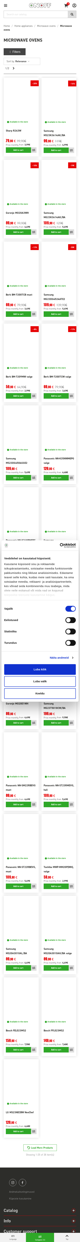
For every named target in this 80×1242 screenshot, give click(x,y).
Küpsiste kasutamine (20, 1198)
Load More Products (42, 1148)
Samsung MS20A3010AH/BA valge (58, 951)
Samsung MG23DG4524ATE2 (54, 297)
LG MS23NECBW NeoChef (20, 1112)
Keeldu (40, 693)
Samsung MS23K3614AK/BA (54, 133)
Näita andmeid (59, 657)
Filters (14, 51)
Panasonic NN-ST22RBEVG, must (21, 869)
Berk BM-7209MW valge (19, 376)
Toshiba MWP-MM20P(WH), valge (59, 869)
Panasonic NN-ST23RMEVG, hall (59, 788)
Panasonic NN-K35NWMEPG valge (59, 461)
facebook (22, 1182)
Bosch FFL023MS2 (54, 1030)
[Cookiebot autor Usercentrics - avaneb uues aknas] (60, 545)
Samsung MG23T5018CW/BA (55, 706)
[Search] (40, 14)
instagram (12, 1182)
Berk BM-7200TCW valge (57, 376)
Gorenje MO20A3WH (17, 213)
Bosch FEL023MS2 (16, 1030)
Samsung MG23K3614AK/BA (54, 215)
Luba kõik (40, 669)
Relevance (22, 61)
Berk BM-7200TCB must (19, 294)
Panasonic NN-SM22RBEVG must (21, 788)
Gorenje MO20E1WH (17, 703)
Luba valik (40, 681)
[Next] (13, 68)
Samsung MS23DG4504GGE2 (16, 461)
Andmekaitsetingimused (21, 1192)
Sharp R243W (13, 130)
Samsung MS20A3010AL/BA (16, 951)
